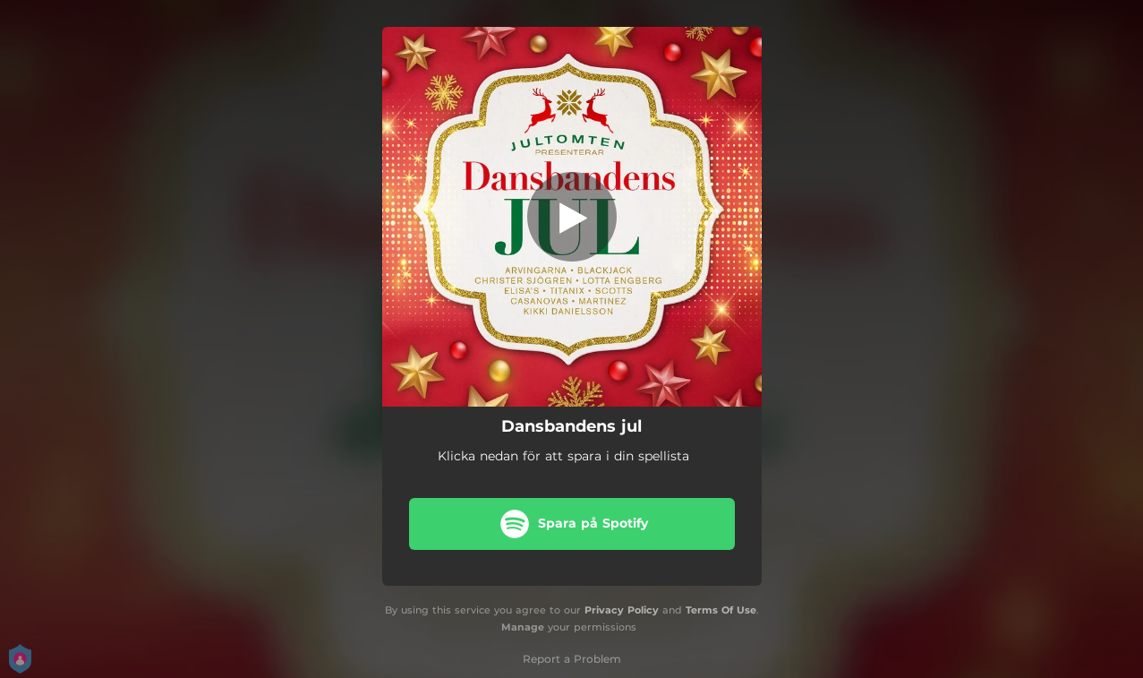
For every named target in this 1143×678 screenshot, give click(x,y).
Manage (522, 627)
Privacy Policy (621, 610)
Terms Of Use (721, 610)
